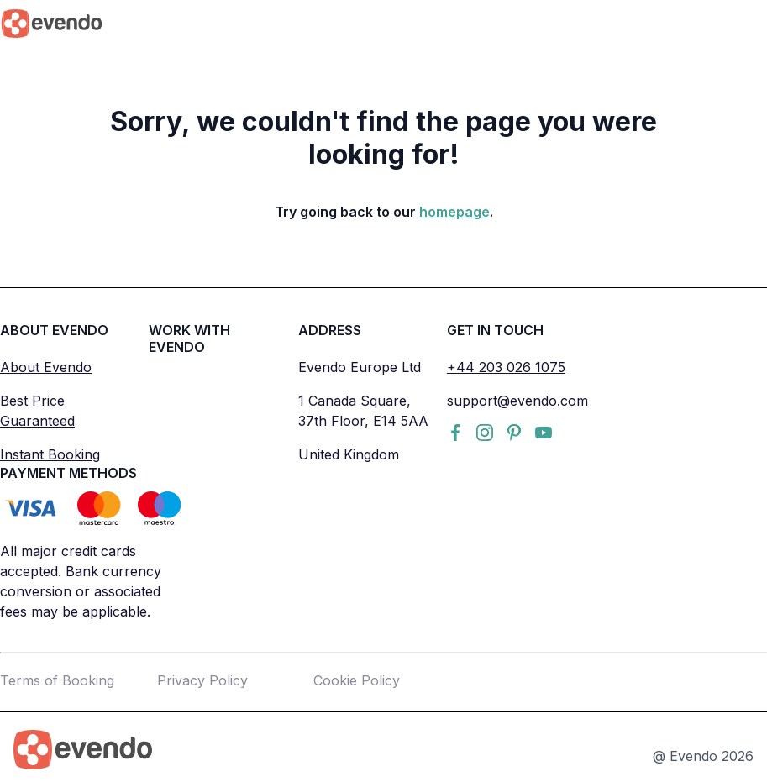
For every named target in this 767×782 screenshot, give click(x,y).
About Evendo (46, 367)
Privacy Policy (202, 680)
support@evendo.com (517, 400)
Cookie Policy (356, 680)
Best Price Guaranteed (37, 410)
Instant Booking (50, 454)
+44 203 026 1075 (506, 367)
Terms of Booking (57, 680)
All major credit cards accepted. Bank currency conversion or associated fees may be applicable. (80, 581)
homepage (454, 211)
